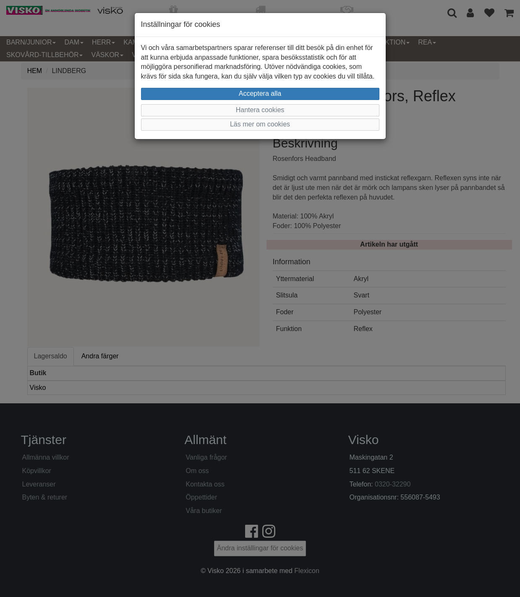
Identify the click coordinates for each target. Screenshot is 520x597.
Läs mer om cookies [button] (260, 124)
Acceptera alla (260, 93)
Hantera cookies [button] (260, 109)
